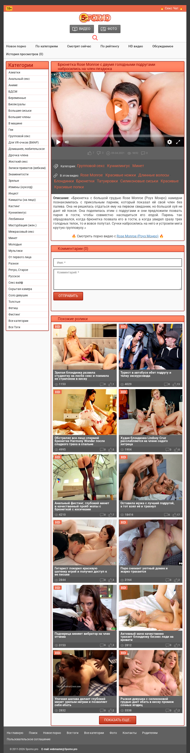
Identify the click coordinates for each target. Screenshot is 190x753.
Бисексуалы (17, 104)
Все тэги (72, 733)
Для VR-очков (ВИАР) (24, 142)
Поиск (33, 733)
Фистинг (14, 314)
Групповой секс (19, 136)
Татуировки (107, 181)
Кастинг (14, 206)
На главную (15, 733)
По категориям (46, 46)
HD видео (135, 46)
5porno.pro (32, 749)
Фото (113, 733)
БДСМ (13, 91)
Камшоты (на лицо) (22, 199)
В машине (15, 123)
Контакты (130, 733)
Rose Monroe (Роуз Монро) (138, 236)
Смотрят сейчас (79, 46)
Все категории (18, 320)
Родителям (149, 733)
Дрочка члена (18, 155)
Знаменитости (18, 174)
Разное (13, 263)
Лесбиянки (16, 219)
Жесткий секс (18, 161)
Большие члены (20, 117)
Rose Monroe (91, 175)
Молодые (15, 244)
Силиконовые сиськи (139, 181)
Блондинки (64, 181)
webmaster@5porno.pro (63, 749)
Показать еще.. (117, 720)
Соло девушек (18, 295)
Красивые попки (69, 187)
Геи (11, 129)
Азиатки (14, 72)
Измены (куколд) (21, 187)
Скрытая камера (20, 289)
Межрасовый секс (21, 231)
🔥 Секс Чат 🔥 (171, 8)
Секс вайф (16, 282)
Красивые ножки (120, 175)
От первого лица (20, 257)
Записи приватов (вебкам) (27, 168)
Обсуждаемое (162, 46)
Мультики (16, 250)
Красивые (170, 181)
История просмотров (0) (24, 54)
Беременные (17, 98)
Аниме (13, 85)
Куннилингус (17, 212)
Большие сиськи (20, 110)
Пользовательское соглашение (28, 739)
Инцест (13, 193)
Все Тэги (14, 327)
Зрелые (14, 180)
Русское (14, 276)
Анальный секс (19, 78)
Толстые (14, 301)
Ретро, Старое (18, 270)
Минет (13, 238)
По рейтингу (110, 46)
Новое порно (16, 46)
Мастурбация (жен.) (23, 225)
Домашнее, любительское (27, 149)
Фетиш (13, 308)
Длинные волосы (153, 175)
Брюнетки (85, 181)
